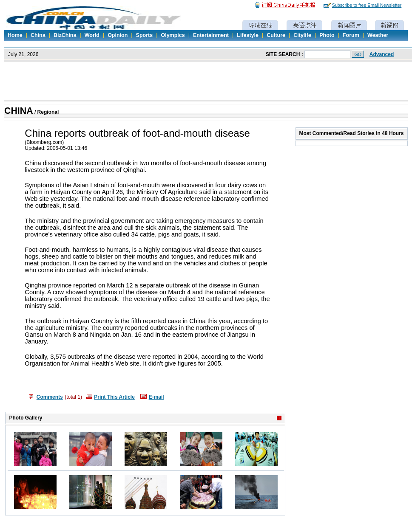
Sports (144, 35)
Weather (377, 35)
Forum (351, 35)
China (38, 35)
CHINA (18, 111)
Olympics (173, 35)
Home (15, 35)
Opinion (118, 35)
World (92, 35)
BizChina (65, 35)
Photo (326, 35)
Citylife (302, 35)
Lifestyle (248, 35)
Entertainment (211, 35)
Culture (276, 35)
